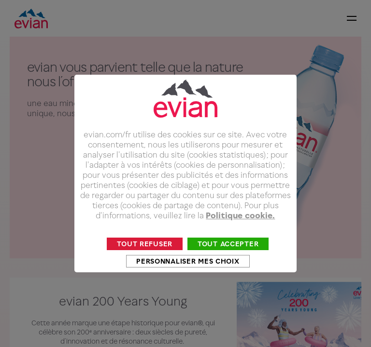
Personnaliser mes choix (187, 275)
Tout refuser (144, 258)
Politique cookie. (240, 229)
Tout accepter (228, 258)
